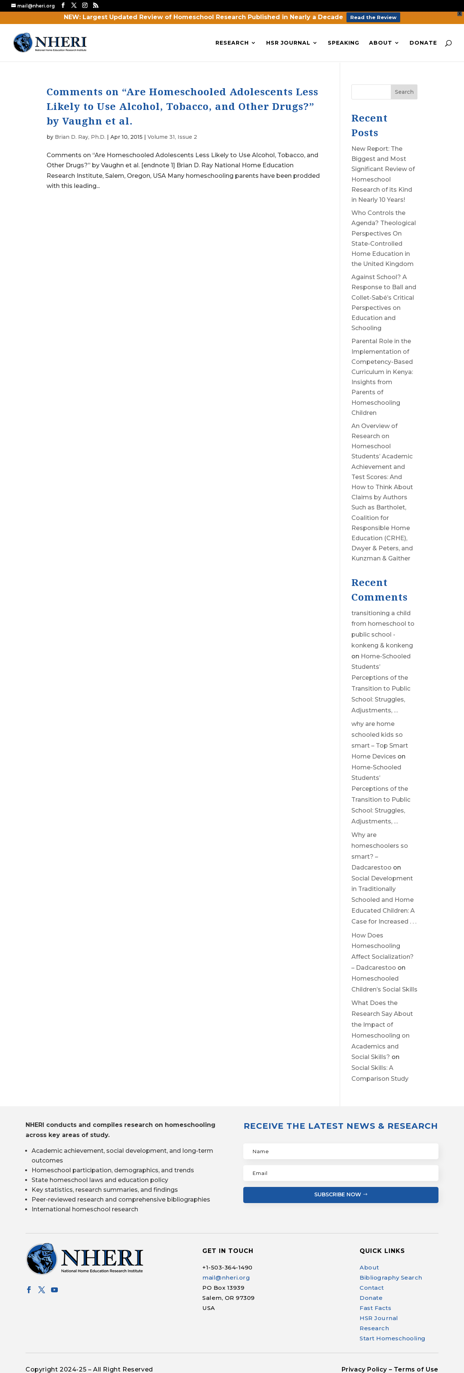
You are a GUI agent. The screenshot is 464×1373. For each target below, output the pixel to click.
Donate (423, 43)
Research (232, 43)
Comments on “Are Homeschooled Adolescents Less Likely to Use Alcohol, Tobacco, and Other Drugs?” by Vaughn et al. (182, 106)
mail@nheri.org (226, 1277)
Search (404, 92)
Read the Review (373, 17)
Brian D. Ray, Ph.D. (80, 137)
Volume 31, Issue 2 (172, 137)
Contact (372, 1287)
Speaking (343, 43)
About (380, 43)
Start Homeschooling (393, 1338)
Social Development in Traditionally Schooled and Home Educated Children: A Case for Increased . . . (383, 900)
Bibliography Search (391, 1277)
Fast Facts (375, 1307)
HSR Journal (288, 43)
